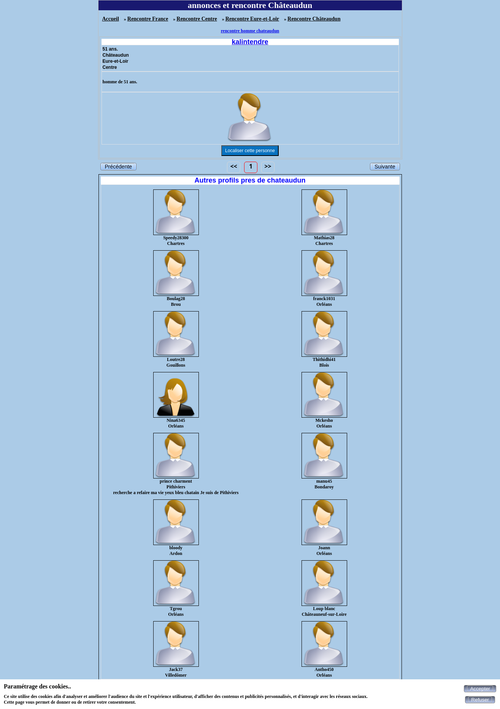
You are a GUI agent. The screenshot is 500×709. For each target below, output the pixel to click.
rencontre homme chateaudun (250, 30)
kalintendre (250, 42)
